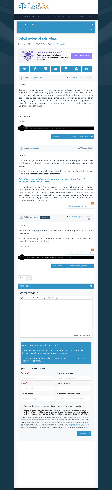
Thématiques (56, 24)
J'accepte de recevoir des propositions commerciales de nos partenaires (53, 406)
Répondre (60, 136)
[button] (22, 297)
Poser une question (81, 56)
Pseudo (24, 373)
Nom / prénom (65, 373)
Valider (85, 433)
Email (23, 383)
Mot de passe (27, 394)
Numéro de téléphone (68, 394)
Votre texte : (28, 293)
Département (63, 383)
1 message (73, 77)
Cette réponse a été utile (81, 205)
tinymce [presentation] (87, 336)
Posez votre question (82, 136)
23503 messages (75, 217)
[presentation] (22, 297)
